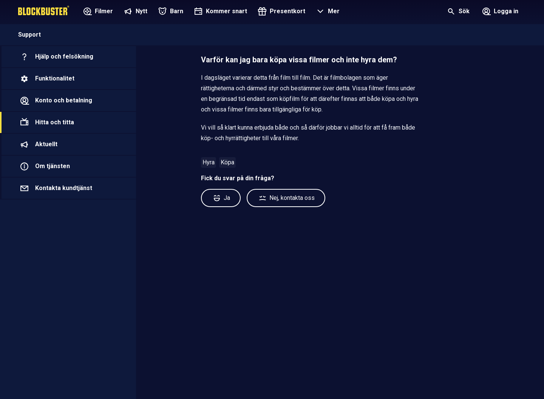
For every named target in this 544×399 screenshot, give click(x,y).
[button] (327, 12)
